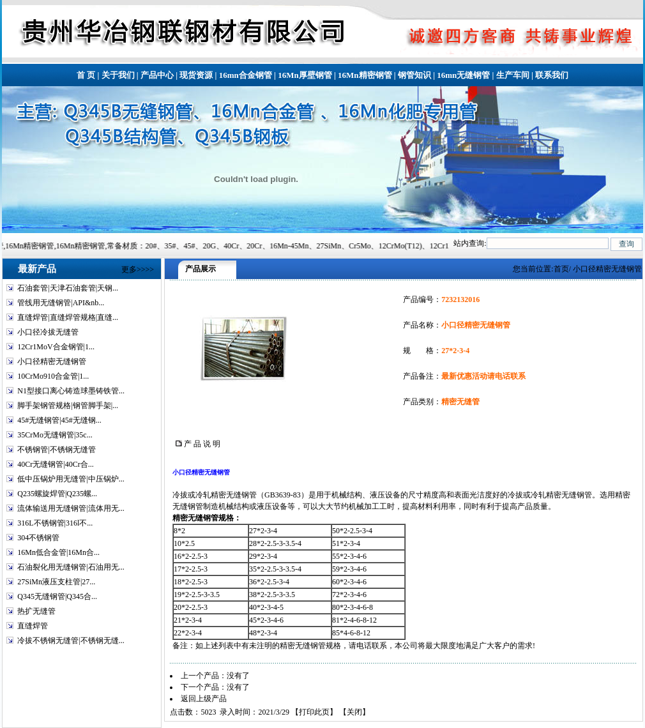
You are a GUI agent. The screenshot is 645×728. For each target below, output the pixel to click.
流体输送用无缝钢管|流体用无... (70, 508)
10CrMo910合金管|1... (53, 376)
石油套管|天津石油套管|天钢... (67, 288)
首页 (561, 268)
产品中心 (157, 75)
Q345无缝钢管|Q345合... (57, 596)
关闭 (354, 712)
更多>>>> (137, 269)
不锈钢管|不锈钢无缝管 (56, 449)
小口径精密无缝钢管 (51, 361)
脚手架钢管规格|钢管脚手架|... (67, 405)
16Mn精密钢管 (365, 75)
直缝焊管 (32, 625)
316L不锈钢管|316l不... (55, 523)
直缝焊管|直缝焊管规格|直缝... (67, 317)
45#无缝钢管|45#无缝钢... (59, 420)
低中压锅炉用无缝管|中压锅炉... (70, 478)
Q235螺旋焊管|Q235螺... (57, 493)
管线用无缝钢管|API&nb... (60, 302)
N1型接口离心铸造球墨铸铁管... (71, 390)
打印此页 (314, 712)
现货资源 (196, 75)
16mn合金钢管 (245, 75)
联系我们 (551, 75)
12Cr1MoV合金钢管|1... (56, 346)
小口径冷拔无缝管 (48, 332)
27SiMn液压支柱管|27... (56, 581)
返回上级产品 (204, 698)
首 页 (86, 75)
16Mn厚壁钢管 (305, 75)
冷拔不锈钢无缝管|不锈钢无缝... (70, 640)
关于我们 (118, 75)
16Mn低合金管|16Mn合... (58, 552)
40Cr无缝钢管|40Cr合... (55, 464)
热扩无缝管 (36, 611)
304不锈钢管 (38, 537)
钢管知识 (414, 75)
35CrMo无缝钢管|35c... (54, 434)
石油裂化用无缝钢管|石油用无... (70, 567)
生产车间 (512, 75)
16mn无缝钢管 (463, 75)
